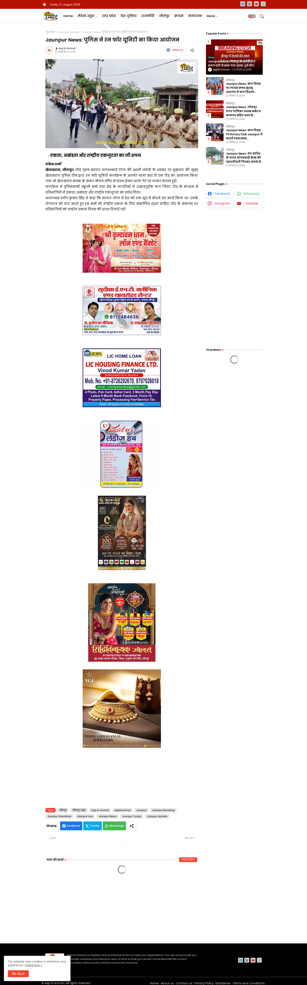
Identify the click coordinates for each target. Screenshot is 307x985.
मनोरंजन (195, 16)
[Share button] (131, 825)
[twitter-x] (249, 3)
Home (68, 16)
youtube (251, 203)
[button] (252, 16)
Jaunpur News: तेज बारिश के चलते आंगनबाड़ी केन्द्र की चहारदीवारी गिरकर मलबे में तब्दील (243, 158)
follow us (174, 50)
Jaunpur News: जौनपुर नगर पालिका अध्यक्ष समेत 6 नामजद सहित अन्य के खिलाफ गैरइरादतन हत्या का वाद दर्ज (244, 111)
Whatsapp (116, 826)
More (211, 16)
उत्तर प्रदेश (109, 16)
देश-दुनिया (129, 16)
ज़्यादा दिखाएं (188, 859)
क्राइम (178, 16)
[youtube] (256, 3)
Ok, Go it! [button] (18, 974)
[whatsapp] (263, 3)
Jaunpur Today (131, 816)
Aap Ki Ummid (54, 983)
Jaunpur (141, 810)
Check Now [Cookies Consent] (32, 965)
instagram (222, 203)
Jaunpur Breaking (163, 810)
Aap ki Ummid (100, 810)
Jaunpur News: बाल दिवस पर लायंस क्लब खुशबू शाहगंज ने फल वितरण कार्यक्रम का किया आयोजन (243, 88)
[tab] (68, 16)
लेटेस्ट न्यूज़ (86, 16)
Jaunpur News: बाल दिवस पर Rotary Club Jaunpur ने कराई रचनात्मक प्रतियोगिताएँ (244, 134)
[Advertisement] (121, 777)
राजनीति (147, 16)
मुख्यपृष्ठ (50, 32)
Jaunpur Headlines (59, 816)
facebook (222, 193)
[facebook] (242, 3)
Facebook (73, 826)
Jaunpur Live (85, 816)
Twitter (95, 826)
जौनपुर (164, 16)
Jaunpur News (107, 816)
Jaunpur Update (69, 32)
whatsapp (252, 193)
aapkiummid (122, 810)
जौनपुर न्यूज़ (79, 810)
